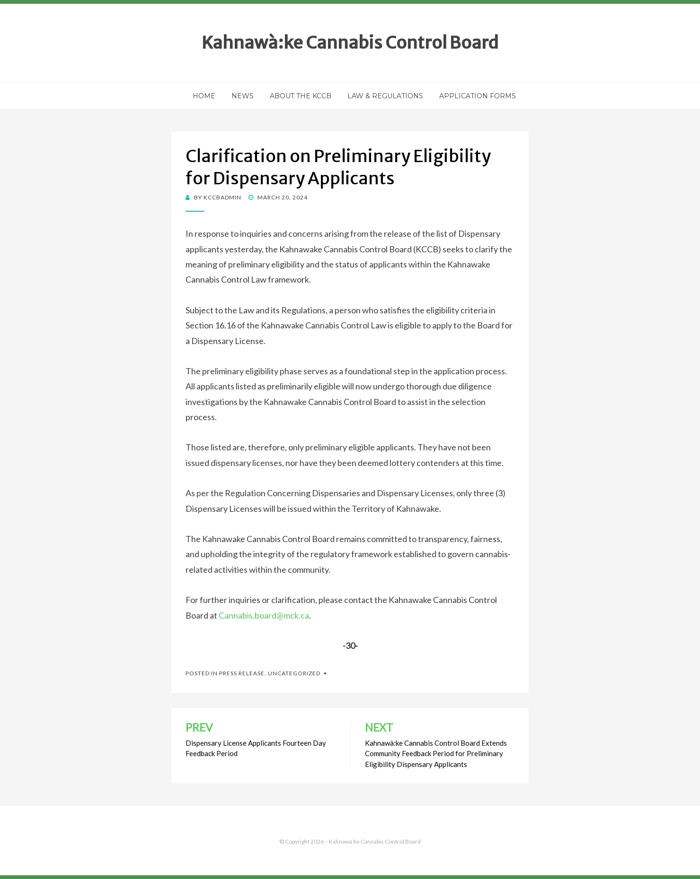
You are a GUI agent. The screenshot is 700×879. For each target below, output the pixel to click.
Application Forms (477, 96)
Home (204, 96)
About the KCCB (300, 96)
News (242, 96)
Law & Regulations (385, 96)
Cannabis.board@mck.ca (264, 615)
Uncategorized (294, 673)
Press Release (242, 673)
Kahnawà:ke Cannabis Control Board (350, 42)
